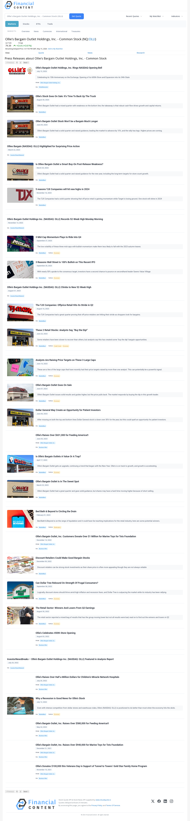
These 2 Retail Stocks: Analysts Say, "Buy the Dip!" (62, 330)
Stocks (26, 24)
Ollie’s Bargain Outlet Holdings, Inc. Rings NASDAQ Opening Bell (69, 67)
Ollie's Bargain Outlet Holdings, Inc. (50, 82)
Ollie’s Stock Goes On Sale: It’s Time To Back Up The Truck (66, 96)
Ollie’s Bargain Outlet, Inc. (47, 443)
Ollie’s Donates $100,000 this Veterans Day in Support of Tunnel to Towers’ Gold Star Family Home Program (91, 766)
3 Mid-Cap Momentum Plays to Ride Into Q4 (58, 237)
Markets (12, 24)
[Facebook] (159, 804)
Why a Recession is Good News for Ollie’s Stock (60, 698)
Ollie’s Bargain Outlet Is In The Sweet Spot (57, 481)
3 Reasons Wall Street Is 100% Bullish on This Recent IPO (65, 262)
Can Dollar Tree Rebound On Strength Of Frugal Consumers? (67, 583)
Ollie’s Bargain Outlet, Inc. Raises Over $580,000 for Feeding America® (72, 723)
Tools (50, 24)
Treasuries (75, 31)
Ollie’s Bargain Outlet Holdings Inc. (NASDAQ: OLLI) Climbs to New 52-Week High (49, 287)
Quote (41, 53)
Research (141, 53)
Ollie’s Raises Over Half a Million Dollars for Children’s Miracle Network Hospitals (77, 677)
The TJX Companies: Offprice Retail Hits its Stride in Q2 (64, 305)
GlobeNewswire (43, 87)
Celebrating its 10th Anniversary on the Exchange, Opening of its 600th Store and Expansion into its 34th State (83, 77)
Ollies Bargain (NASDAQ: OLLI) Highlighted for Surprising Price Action (43, 146)
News (36, 31)
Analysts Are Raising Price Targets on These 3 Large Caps (66, 360)
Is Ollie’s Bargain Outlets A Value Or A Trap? (58, 456)
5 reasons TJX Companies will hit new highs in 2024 (62, 189)
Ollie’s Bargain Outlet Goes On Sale (54, 385)
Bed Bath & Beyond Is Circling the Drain (56, 511)
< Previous (10, 62)
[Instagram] (171, 804)
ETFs (38, 24)
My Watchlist (155, 16)
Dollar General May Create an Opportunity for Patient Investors (68, 410)
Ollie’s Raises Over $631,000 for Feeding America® (62, 435)
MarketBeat (42, 112)
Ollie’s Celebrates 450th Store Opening (55, 633)
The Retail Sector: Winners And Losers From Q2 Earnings (65, 608)
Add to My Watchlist (55, 49)
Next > (26, 62)
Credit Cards (57, 346)
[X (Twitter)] (153, 804)
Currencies (47, 31)
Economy (56, 253)
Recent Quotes (132, 16)
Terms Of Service (113, 805)
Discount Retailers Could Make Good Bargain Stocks (63, 558)
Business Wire (43, 447)
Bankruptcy (57, 527)
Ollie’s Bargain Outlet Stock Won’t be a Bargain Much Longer (67, 121)
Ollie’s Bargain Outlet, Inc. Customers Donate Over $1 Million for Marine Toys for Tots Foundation (86, 536)
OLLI (92, 39)
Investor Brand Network (17, 155)
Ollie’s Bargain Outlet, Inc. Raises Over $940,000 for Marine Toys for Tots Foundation (79, 745)
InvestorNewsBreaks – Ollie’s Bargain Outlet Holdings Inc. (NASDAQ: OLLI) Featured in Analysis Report (60, 659)
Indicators (175, 16)
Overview (26, 31)
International (61, 31)
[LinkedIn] (165, 804)
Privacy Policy (96, 805)
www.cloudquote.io (103, 800)
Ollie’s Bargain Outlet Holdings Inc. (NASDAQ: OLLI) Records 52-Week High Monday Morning (55, 219)
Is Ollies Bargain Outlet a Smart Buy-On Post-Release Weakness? (69, 164)
